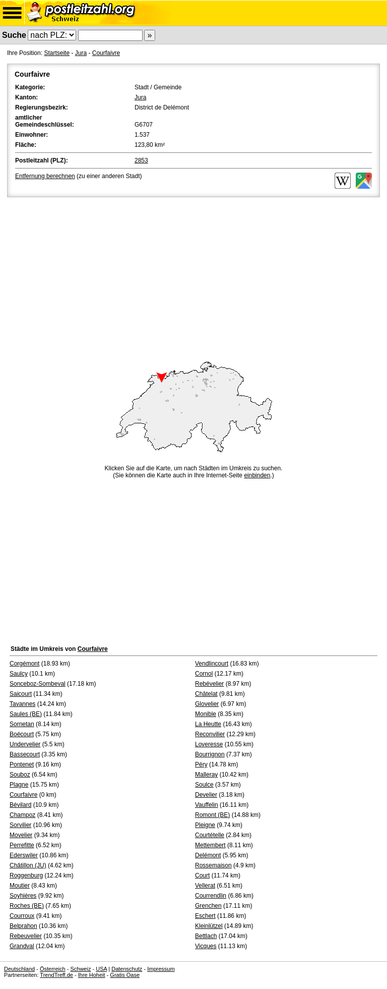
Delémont (208, 855)
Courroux (22, 915)
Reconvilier (210, 734)
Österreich (53, 969)
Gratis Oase (125, 975)
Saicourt (21, 693)
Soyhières (23, 895)
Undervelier (25, 744)
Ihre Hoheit (91, 975)
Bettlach (206, 936)
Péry (201, 764)
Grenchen (208, 905)
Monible (205, 714)
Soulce (204, 784)
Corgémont (24, 663)
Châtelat (206, 693)
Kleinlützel (209, 925)
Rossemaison (213, 865)
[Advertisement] (193, 275)
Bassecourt (25, 754)
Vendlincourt (211, 663)
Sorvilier (20, 825)
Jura (81, 53)
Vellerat (205, 885)
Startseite (57, 53)
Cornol (204, 673)
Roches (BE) (27, 905)
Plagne (19, 784)
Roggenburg (26, 875)
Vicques (205, 946)
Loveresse (209, 744)
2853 (141, 160)
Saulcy (19, 673)
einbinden (257, 475)
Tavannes (22, 703)
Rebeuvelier (26, 936)
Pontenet (22, 764)
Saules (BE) (26, 714)
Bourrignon (210, 754)
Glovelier (207, 703)
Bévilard (20, 804)
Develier (206, 794)
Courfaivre (106, 53)
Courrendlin (210, 895)
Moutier (20, 885)
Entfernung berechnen (45, 176)
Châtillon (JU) (28, 865)
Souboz (20, 774)
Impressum (160, 969)
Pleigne (205, 825)
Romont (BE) (212, 814)
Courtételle (209, 835)
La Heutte (208, 724)
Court (202, 875)
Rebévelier (209, 683)
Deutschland (19, 969)
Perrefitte (22, 845)
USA (101, 969)
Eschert (205, 915)
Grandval (22, 946)
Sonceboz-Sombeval (38, 683)
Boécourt (22, 734)
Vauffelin (206, 804)
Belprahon (23, 925)
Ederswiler (24, 855)
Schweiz (80, 969)
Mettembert (210, 845)
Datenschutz (126, 969)
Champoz (22, 814)
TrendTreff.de (56, 975)
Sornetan (22, 724)
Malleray (206, 774)
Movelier (21, 835)
